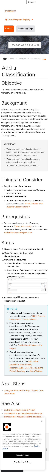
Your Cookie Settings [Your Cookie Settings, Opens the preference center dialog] (23, 462)
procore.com (10, 11)
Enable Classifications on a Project (19, 410)
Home (11, 59)
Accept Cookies (22, 455)
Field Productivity (23, 226)
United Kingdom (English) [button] (18, 19)
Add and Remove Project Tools (18, 232)
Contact (8, 29)
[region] (22, 443)
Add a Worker (36, 371)
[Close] (42, 421)
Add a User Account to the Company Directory (23, 364)
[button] (38, 44)
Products (22, 59)
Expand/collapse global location (44, 58)
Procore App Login (25, 29)
